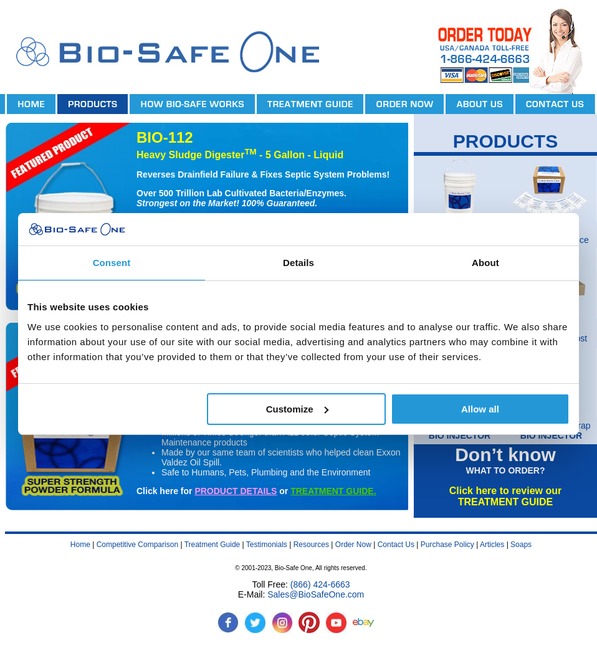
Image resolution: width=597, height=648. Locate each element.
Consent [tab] (112, 262)
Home (80, 544)
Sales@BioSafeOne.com (315, 594)
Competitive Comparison (137, 544)
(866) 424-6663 (320, 584)
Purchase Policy (447, 544)
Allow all (480, 409)
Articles (492, 544)
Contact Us (396, 544)
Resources (311, 544)
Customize (297, 409)
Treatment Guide (212, 544)
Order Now (353, 544)
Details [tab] (298, 262)
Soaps (521, 544)
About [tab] (485, 262)
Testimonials (266, 544)
